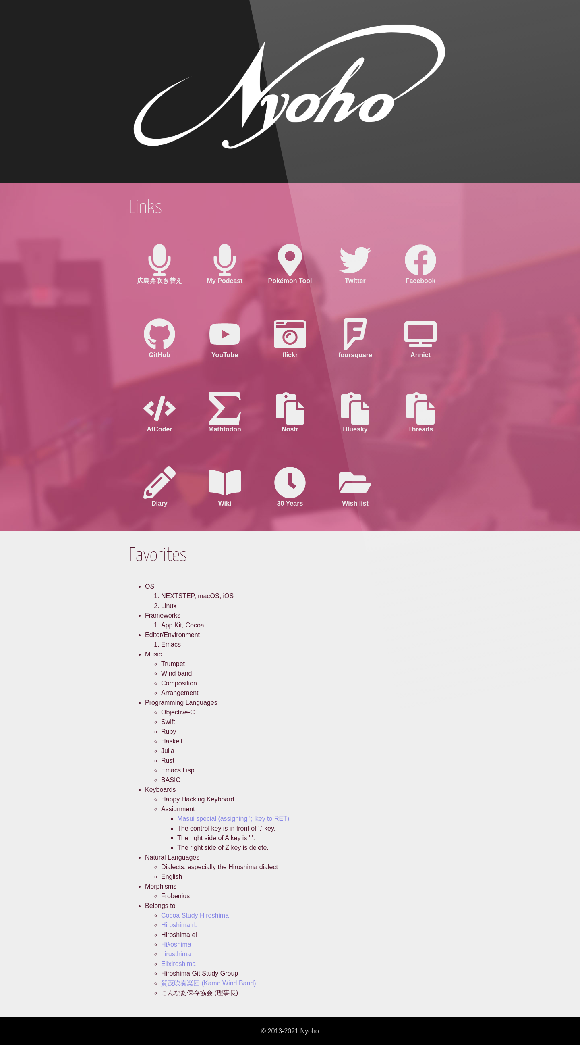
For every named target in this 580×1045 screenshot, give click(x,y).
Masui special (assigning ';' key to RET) (233, 818)
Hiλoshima (176, 944)
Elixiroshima (178, 963)
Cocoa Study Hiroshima (195, 915)
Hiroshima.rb (179, 925)
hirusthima (176, 954)
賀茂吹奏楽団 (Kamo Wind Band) (208, 983)
